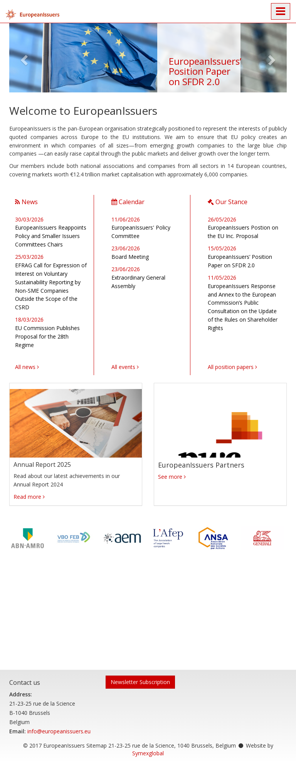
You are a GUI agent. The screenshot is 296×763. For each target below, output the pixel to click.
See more (170, 476)
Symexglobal (148, 753)
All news (25, 367)
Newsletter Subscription (140, 682)
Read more (27, 496)
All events (123, 367)
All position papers (231, 367)
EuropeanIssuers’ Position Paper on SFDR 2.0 (205, 71)
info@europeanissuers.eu (59, 731)
